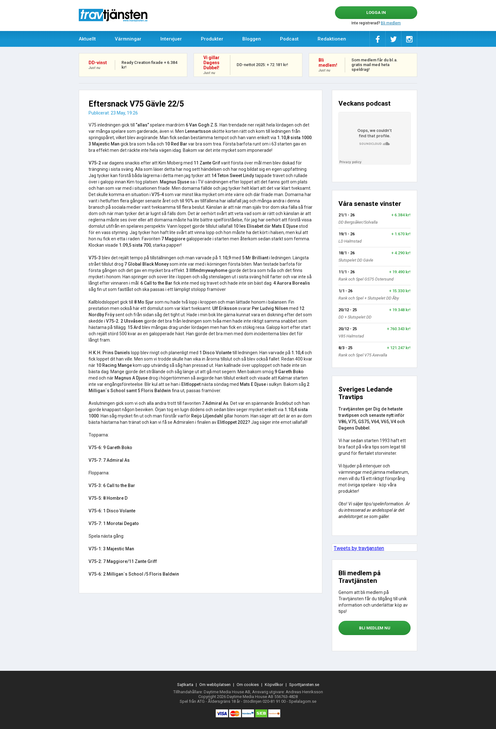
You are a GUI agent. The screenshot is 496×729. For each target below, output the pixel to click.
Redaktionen (332, 39)
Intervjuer (171, 39)
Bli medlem (391, 23)
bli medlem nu (374, 628)
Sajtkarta (185, 684)
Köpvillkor (274, 684)
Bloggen (251, 39)
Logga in (376, 12)
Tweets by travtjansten (359, 548)
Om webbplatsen (215, 684)
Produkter (212, 39)
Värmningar (128, 39)
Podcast (289, 39)
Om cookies (248, 684)
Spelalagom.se (302, 701)
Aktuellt (87, 39)
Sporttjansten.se (304, 684)
